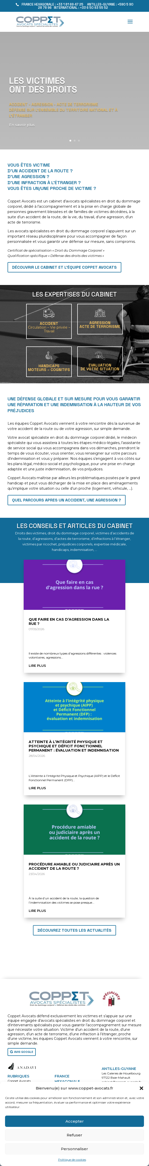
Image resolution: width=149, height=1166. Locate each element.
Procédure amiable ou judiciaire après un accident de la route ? (74, 866)
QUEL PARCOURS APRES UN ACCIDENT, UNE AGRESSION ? (66, 500)
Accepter (74, 1121)
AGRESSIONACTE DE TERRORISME (100, 324)
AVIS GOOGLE (23, 1052)
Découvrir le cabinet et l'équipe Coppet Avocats (64, 267)
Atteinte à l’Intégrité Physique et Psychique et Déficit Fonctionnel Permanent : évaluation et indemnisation (74, 746)
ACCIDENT (49, 327)
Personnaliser (74, 1148)
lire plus (37, 666)
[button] (141, 1088)
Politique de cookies (72, 1159)
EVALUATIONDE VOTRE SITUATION (100, 367)
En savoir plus (23, 125)
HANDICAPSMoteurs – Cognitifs (49, 367)
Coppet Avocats (19, 1081)
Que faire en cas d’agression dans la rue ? (69, 621)
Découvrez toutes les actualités (74, 930)
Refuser (74, 1135)
